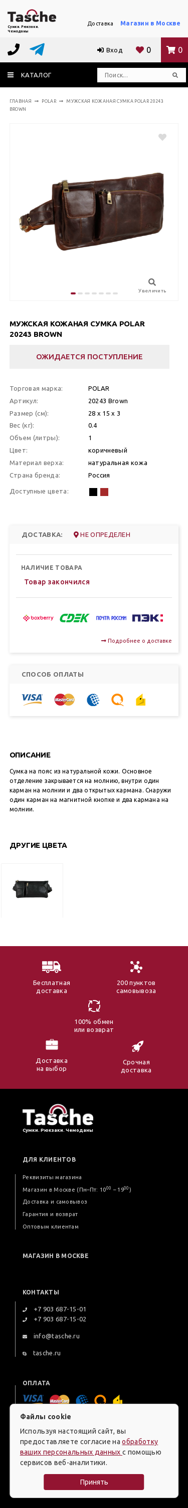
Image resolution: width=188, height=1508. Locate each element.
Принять (94, 1482)
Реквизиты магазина (52, 1177)
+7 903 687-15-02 (55, 1318)
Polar (49, 101)
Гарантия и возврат (50, 1214)
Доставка (100, 23)
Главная (21, 101)
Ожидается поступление (89, 356)
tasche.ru (42, 1352)
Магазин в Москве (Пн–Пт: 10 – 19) (77, 1190)
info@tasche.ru (51, 1335)
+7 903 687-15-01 (55, 1308)
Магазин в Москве (150, 23)
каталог (29, 74)
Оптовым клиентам (51, 1227)
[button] (73, 293)
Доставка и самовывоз (55, 1202)
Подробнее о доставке (136, 641)
